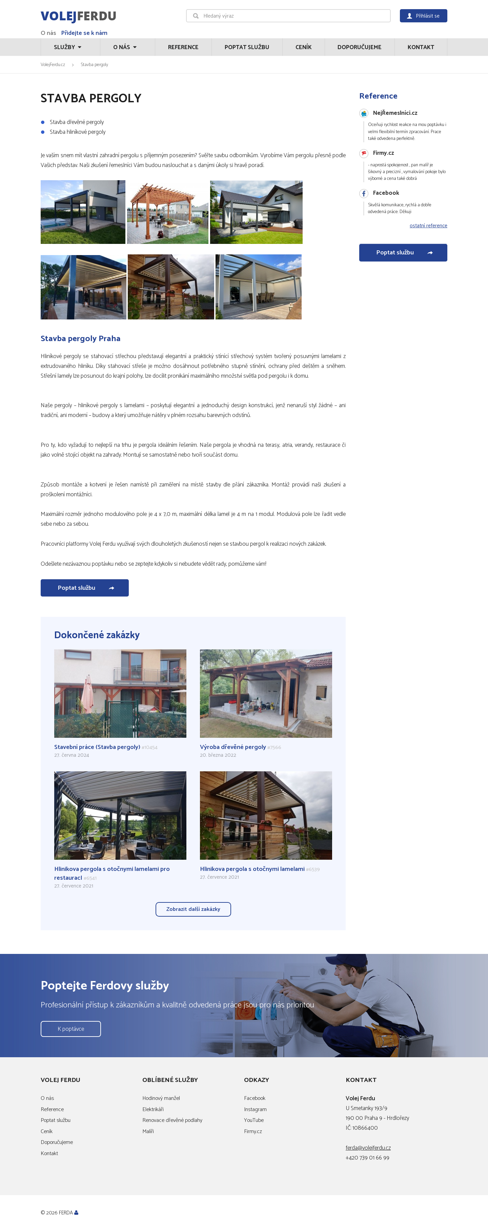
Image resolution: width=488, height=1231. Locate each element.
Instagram (255, 1109)
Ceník (304, 47)
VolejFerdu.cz (53, 64)
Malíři (148, 1131)
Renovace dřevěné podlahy (172, 1120)
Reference (183, 47)
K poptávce (71, 1029)
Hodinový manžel (161, 1098)
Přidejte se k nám (84, 33)
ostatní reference (428, 226)
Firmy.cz (253, 1131)
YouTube (254, 1120)
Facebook (254, 1098)
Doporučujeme (360, 47)
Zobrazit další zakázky (193, 909)
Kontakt (421, 47)
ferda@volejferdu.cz (368, 1148)
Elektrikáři (153, 1109)
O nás (48, 33)
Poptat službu (247, 47)
